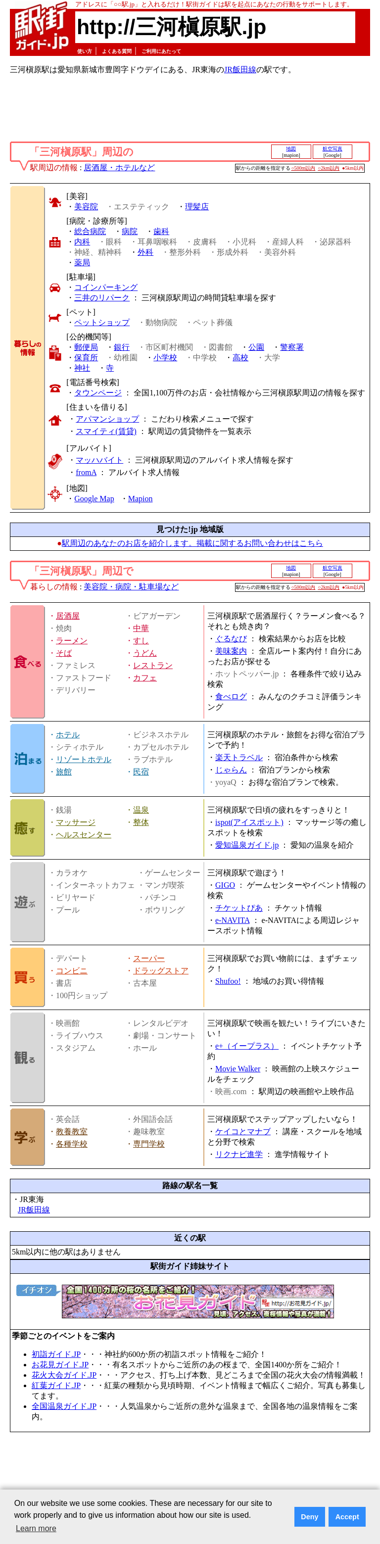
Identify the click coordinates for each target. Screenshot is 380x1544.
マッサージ (75, 822)
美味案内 (231, 651)
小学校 (165, 357)
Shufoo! (228, 981)
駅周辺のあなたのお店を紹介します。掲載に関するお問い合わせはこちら (192, 543)
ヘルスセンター (83, 834)
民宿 (141, 772)
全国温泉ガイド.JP (64, 1406)
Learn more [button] (36, 1528)
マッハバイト (99, 460)
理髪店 (197, 206)
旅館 (64, 772)
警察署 (292, 347)
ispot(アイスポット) (249, 822)
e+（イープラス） (247, 1046)
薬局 (82, 262)
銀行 (122, 347)
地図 (291, 148)
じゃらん (231, 770)
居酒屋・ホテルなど (119, 167)
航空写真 (332, 148)
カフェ (145, 678)
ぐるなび (231, 638)
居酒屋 (68, 616)
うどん (145, 653)
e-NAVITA (232, 920)
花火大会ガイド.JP (64, 1375)
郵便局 (86, 347)
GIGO (225, 885)
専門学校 (149, 1144)
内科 (82, 242)
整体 (141, 822)
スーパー (149, 958)
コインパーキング (106, 287)
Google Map (94, 498)
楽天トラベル (239, 757)
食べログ (231, 696)
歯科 (161, 231)
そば (64, 653)
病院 (130, 231)
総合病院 (90, 231)
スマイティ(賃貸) (106, 431)
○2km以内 (328, 168)
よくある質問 (117, 51)
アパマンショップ (107, 419)
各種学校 (72, 1144)
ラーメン (72, 640)
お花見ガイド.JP (60, 1364)
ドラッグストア (161, 970)
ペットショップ (102, 322)
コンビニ (72, 970)
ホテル (68, 734)
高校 (240, 357)
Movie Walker (237, 1068)
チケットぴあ (239, 908)
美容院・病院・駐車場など (131, 586)
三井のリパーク (102, 297)
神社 (82, 368)
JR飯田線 (240, 69)
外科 (145, 252)
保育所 (86, 357)
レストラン (153, 665)
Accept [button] (347, 1517)
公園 (256, 347)
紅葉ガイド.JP (56, 1385)
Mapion (140, 498)
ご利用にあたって (161, 51)
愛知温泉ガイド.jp (247, 845)
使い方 (84, 51)
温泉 (141, 810)
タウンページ (98, 392)
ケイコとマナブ (243, 1131)
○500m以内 (303, 168)
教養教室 (72, 1131)
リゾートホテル (83, 759)
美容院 (86, 206)
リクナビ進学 (239, 1154)
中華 (141, 628)
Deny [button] (309, 1517)
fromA (86, 472)
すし (141, 640)
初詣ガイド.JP (56, 1354)
